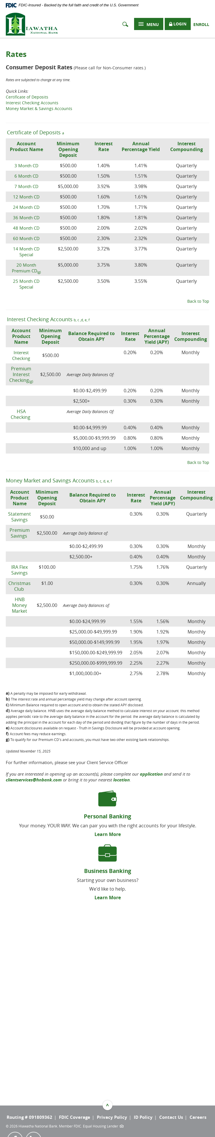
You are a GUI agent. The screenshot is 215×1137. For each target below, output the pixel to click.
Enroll (201, 24)
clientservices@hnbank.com (34, 780)
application (151, 774)
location (121, 780)
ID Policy (143, 1117)
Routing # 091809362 (29, 1117)
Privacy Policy (112, 1117)
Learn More (107, 834)
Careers (198, 1117)
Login (177, 24)
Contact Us (171, 1117)
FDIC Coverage (74, 1117)
